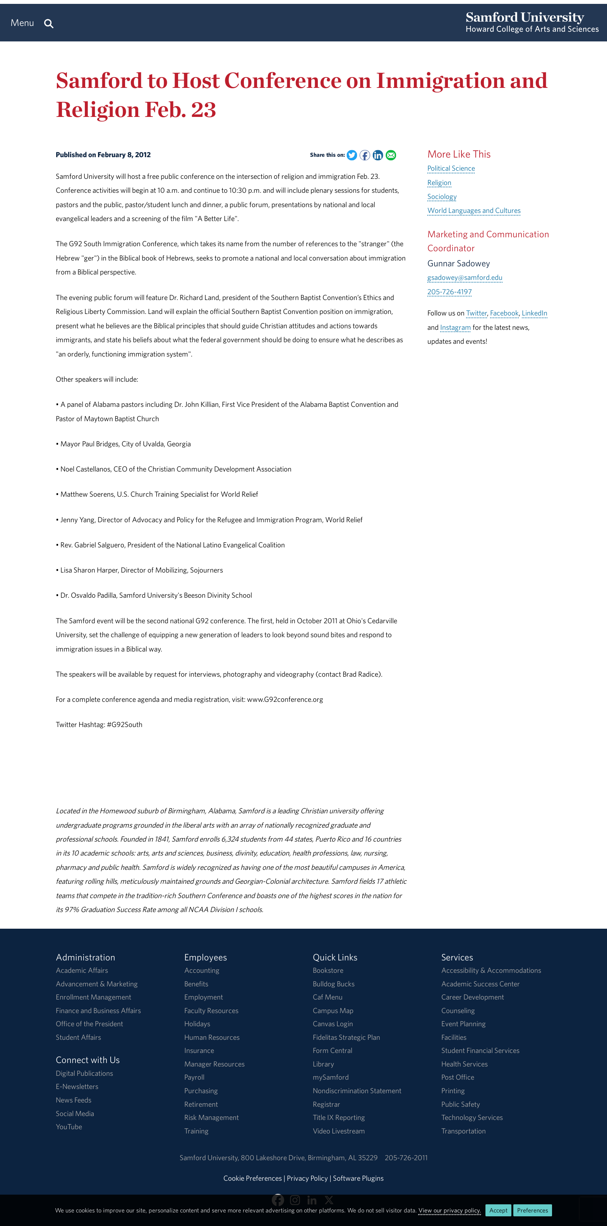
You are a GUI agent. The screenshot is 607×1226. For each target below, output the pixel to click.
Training (196, 1130)
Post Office (457, 1077)
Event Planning (463, 1023)
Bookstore (328, 970)
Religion (439, 182)
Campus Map (333, 1010)
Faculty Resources (211, 1010)
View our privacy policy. (449, 1210)
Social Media (75, 1113)
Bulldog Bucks (334, 983)
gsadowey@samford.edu (464, 277)
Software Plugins (358, 1178)
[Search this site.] (48, 22)
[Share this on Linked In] (377, 155)
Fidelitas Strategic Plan (346, 1037)
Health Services (464, 1063)
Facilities (453, 1037)
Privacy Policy (307, 1178)
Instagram (455, 327)
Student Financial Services (480, 1050)
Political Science (451, 168)
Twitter (476, 312)
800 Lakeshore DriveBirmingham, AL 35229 (309, 1157)
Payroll (194, 1077)
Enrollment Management (93, 996)
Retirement (201, 1104)
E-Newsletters (77, 1086)
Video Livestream (339, 1130)
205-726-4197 (449, 291)
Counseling (458, 1010)
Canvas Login (333, 1023)
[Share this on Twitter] (351, 155)
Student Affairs (78, 1037)
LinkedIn (534, 312)
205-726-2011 (406, 1157)
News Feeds (73, 1099)
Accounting (201, 970)
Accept (498, 1210)
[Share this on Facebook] (365, 155)
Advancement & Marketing (97, 983)
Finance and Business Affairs (98, 1010)
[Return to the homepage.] (532, 29)
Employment (203, 996)
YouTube (69, 1126)
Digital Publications (84, 1073)
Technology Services (472, 1117)
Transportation (463, 1130)
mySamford (331, 1077)
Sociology (442, 196)
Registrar (326, 1104)
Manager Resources (214, 1063)
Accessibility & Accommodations (491, 970)
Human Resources (212, 1037)
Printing (453, 1090)
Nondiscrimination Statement (357, 1090)
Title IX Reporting (339, 1117)
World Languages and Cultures (474, 210)
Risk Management (211, 1117)
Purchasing (201, 1090)
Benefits (196, 983)
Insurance (199, 1050)
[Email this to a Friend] (391, 155)
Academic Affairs (82, 970)
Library (323, 1063)
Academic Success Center (480, 983)
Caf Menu (328, 996)
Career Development (472, 996)
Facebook (504, 312)
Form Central (332, 1050)
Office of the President (89, 1023)
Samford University (210, 1157)
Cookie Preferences (252, 1178)
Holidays (197, 1023)
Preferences (532, 1210)
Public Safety (460, 1104)
